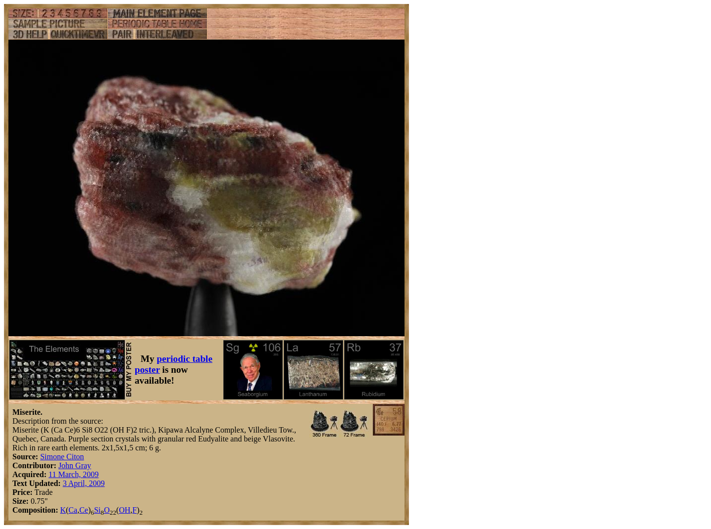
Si (97, 510)
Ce (83, 510)
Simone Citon (62, 456)
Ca (72, 510)
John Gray (74, 465)
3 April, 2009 (84, 483)
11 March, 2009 (74, 474)
